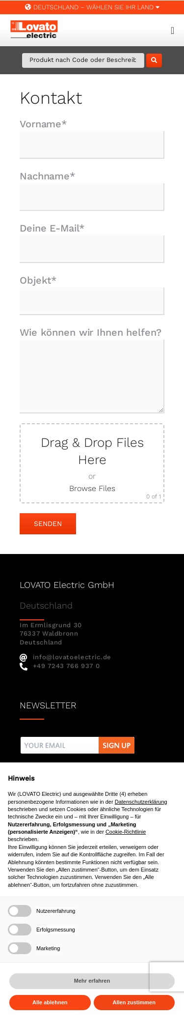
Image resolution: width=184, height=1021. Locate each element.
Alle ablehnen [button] (50, 1002)
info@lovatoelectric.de (65, 657)
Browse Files (92, 488)
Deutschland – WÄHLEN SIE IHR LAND (92, 7)
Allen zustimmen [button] (134, 1002)
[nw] (78, 738)
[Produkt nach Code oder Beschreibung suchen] (83, 60)
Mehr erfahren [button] (92, 981)
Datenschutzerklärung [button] (141, 802)
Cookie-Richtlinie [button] (125, 832)
